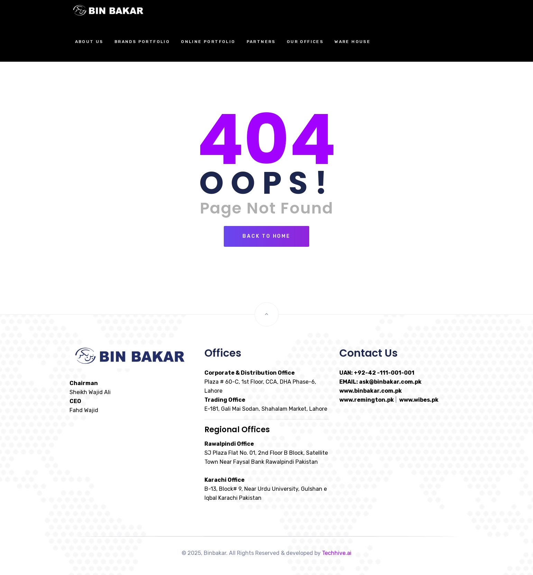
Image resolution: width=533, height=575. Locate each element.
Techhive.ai (336, 553)
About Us (89, 41)
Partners (261, 41)
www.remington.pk (366, 400)
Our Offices (305, 41)
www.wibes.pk (419, 400)
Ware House (352, 41)
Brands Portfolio (142, 41)
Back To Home (266, 236)
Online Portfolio (208, 41)
